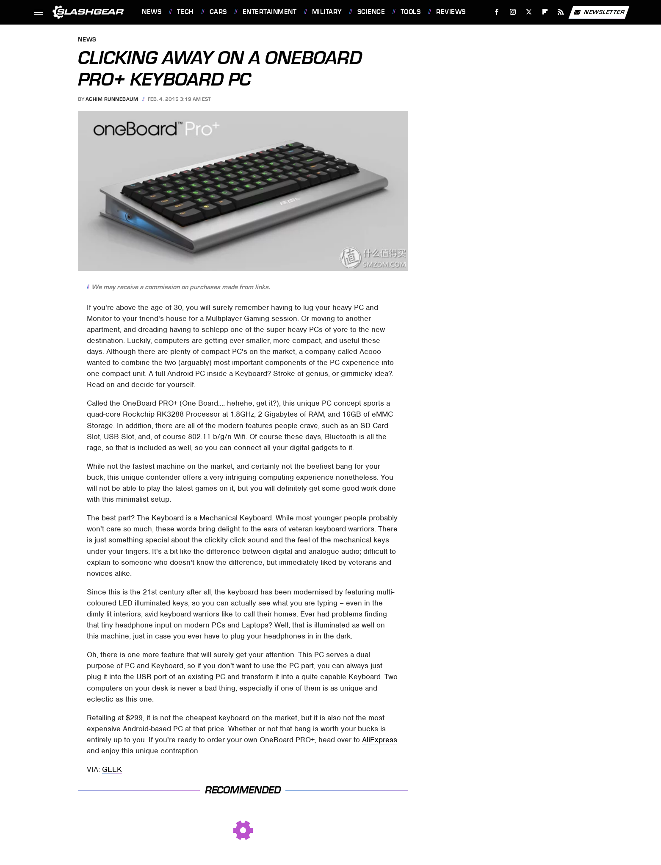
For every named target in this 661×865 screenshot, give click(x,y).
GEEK (112, 769)
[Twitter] (529, 12)
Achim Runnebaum (112, 99)
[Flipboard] (545, 12)
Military (327, 12)
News (151, 12)
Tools (411, 12)
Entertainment (270, 12)
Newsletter (598, 12)
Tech (185, 12)
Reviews (451, 12)
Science (371, 12)
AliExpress (379, 739)
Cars (218, 12)
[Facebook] (497, 12)
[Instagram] (513, 12)
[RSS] (561, 12)
